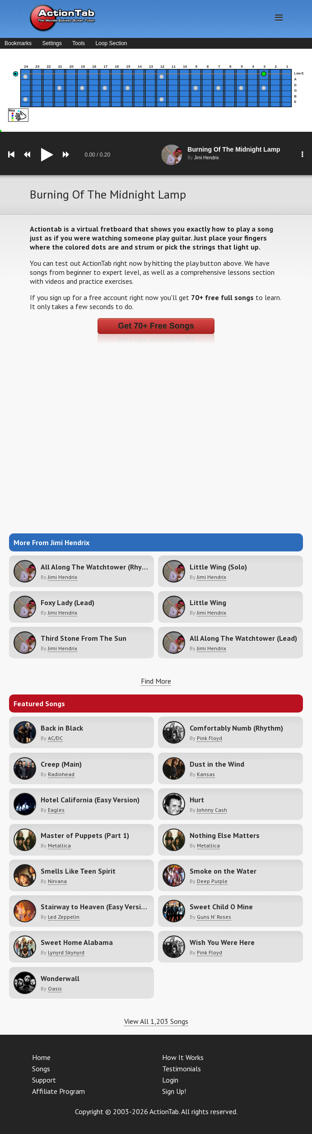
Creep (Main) (61, 763)
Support (44, 1079)
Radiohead (61, 774)
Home (41, 1057)
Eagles (56, 809)
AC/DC (55, 738)
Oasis (55, 988)
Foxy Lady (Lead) (67, 602)
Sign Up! (174, 1091)
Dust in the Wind (217, 763)
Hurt (197, 799)
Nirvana (57, 881)
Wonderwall (60, 978)
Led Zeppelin (63, 916)
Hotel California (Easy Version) (90, 799)
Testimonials (181, 1068)
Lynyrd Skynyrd (66, 952)
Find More (156, 680)
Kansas (206, 774)
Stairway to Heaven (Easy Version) (96, 906)
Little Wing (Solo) (218, 566)
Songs (41, 1068)
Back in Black (62, 727)
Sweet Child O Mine (221, 906)
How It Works (183, 1057)
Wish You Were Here (222, 942)
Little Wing (208, 602)
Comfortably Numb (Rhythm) (236, 727)
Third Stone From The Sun (83, 638)
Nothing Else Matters (225, 835)
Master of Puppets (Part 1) (85, 835)
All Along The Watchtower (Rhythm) (99, 566)
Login (170, 1079)
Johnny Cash (212, 809)
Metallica (59, 845)
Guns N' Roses (214, 916)
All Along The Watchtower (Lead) (243, 638)
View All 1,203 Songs (156, 1021)
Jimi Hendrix (62, 577)
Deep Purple (212, 881)
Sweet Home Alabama (77, 942)
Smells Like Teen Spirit (78, 870)
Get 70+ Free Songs (156, 325)
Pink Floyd (209, 738)
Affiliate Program (58, 1091)
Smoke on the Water (223, 870)
